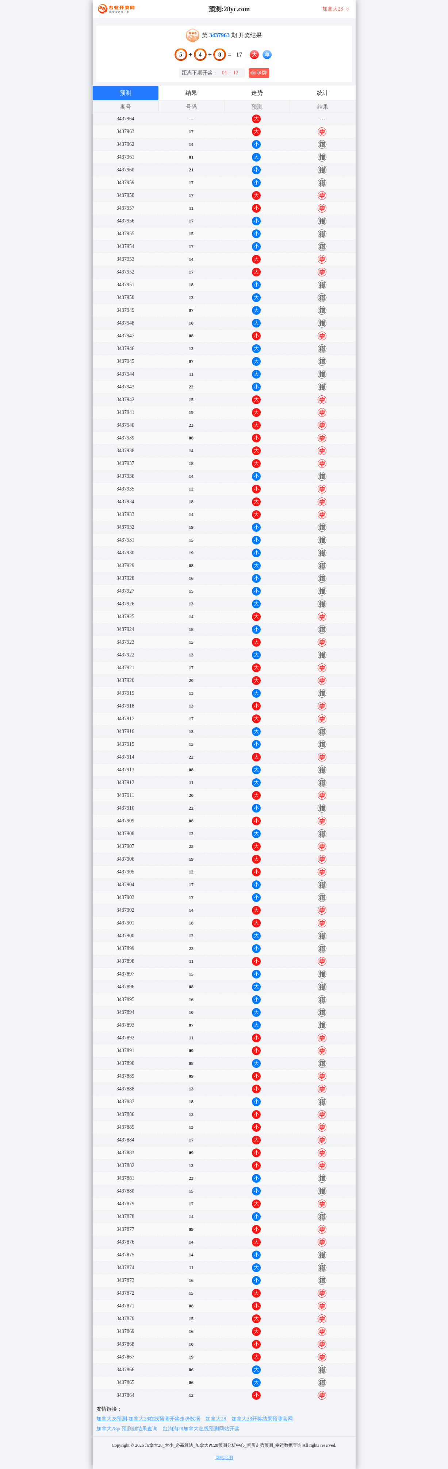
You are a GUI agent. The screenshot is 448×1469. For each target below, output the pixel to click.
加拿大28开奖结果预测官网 (262, 1419)
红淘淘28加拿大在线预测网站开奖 (201, 1428)
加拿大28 (216, 1419)
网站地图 (224, 1457)
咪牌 (258, 73)
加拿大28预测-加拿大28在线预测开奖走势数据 (148, 1419)
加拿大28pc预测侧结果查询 (126, 1428)
